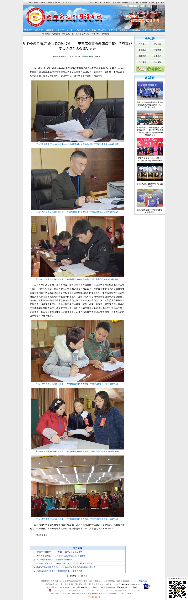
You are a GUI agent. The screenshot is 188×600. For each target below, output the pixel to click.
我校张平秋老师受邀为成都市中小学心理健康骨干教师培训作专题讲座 (66, 567)
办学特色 (157, 56)
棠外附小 (107, 2)
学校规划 (142, 62)
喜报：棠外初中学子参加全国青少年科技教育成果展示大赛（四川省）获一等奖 (150, 104)
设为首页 (152, 2)
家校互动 (92, 30)
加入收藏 (160, 2)
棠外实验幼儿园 (96, 2)
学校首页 (28, 30)
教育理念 (142, 50)
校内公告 (85, 34)
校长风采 (157, 44)
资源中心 (143, 2)
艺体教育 (75, 34)
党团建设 (49, 30)
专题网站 (123, 30)
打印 (101, 57)
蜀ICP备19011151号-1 (126, 587)
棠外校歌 (125, 2)
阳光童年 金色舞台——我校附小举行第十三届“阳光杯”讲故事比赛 (64, 563)
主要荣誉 (157, 50)
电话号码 (143, 581)
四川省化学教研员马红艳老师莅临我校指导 (54, 560)
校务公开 (60, 30)
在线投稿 (105, 34)
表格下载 (95, 34)
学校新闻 (46, 34)
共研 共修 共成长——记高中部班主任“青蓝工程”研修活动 (60, 556)
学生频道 (102, 30)
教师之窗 (81, 30)
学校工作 (70, 30)
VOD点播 (134, 2)
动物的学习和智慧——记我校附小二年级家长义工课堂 (59, 552)
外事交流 (66, 34)
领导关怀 (39, 30)
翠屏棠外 (116, 2)
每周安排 (56, 34)
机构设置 (157, 62)
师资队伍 (142, 56)
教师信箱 (146, 30)
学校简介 (142, 44)
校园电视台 (135, 30)
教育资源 (113, 30)
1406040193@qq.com (130, 584)
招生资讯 (157, 30)
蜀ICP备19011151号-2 (86, 587)
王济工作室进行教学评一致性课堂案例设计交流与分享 (59, 571)
